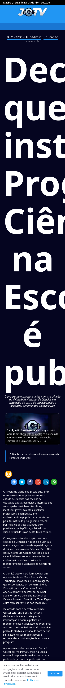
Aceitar (55, 673)
